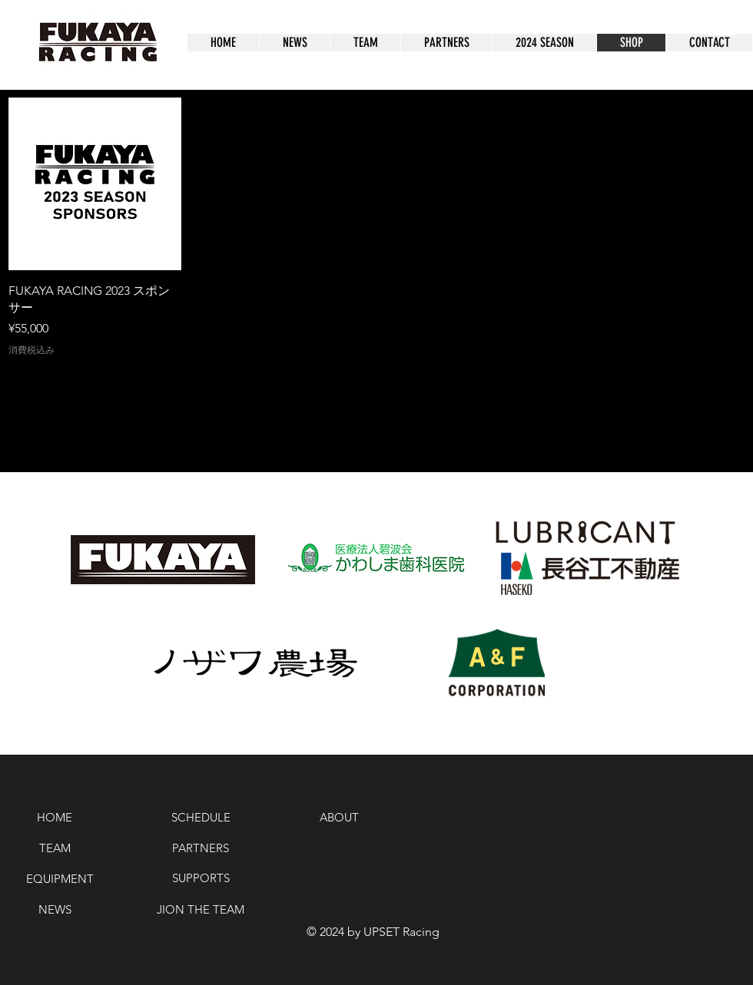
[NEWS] (54, 909)
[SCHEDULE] (200, 817)
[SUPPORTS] (200, 877)
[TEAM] (54, 847)
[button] (721, 18)
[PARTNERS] (200, 847)
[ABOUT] (339, 817)
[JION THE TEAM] (200, 909)
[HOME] (54, 817)
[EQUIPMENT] (59, 878)
